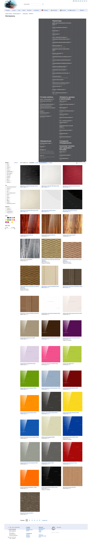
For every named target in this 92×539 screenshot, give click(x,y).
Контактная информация (13, 535)
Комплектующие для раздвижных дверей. (60, 82)
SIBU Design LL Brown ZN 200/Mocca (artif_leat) (29, 313)
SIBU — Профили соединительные (59, 92)
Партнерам (64, 10)
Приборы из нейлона (63, 114)
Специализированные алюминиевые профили (61, 63)
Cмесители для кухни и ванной (65, 117)
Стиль (19, 10)
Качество (14, 10)
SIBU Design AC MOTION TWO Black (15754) (29, 185)
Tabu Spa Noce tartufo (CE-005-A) (69, 487)
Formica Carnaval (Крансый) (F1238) (70, 462)
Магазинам (55, 10)
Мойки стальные (62, 100)
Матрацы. (42, 110)
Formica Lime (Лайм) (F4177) (68, 363)
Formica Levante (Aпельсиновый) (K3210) (28, 412)
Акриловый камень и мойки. (45, 143)
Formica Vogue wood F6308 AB (26, 259)
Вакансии (27, 530)
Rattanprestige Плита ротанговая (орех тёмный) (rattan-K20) (29, 287)
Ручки (41, 155)
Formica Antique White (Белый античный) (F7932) (72, 313)
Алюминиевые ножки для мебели (58, 69)
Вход (69, 10)
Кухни (40, 536)
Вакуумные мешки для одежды (65, 130)
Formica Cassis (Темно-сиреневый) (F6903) (71, 337)
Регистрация (73, 10)
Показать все (44, 520)
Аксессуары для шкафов (45, 116)
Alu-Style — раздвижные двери (58, 89)
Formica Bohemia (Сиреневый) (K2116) (27, 363)
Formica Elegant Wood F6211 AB (26, 234)
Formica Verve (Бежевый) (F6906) (48, 437)
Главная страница (8, 13)
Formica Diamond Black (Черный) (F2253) (50, 487)
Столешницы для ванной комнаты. (47, 104)
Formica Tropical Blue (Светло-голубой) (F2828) (29, 437)
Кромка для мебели (56, 45)
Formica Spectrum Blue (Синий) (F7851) (70, 437)
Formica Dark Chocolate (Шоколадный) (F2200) (51, 337)
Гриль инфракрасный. (63, 158)
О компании (8, 10)
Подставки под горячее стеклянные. (66, 104)
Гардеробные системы (44, 112)
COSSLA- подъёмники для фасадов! (59, 27)
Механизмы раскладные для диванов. (47, 107)
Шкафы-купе (41, 534)
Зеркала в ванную (63, 122)
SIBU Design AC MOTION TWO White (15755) (50, 185)
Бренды (24, 10)
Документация (36, 10)
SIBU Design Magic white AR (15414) (49, 210)
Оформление (25, 13)
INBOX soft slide (55, 33)
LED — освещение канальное (65, 120)
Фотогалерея (41, 529)
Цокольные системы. (56, 86)
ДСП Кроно (42, 146)
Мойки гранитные (62, 107)
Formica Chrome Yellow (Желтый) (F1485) (71, 412)
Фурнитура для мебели (56, 53)
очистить (16, 162)
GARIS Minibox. (55, 30)
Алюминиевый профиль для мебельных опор (61, 56)
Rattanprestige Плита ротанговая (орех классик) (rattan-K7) (72, 260)
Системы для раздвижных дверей (59, 66)
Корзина (81, 10)
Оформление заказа (29, 529)
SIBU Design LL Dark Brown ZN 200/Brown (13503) (72, 286)
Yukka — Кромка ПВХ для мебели (59, 37)
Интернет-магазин (16, 13)
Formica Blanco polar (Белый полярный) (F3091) (51, 313)
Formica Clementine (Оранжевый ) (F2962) (28, 487)
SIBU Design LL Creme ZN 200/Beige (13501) (50, 286)
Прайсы (40, 531)
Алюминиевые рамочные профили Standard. (61, 42)
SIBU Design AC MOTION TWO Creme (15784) (29, 210)
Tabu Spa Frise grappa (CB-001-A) (26, 512)
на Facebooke (59, 527)
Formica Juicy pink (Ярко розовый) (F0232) (50, 363)
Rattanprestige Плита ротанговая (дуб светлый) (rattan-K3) (51, 260)
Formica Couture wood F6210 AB (69, 234)
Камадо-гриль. (62, 151)
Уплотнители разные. (56, 76)
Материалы (42, 149)
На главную (7, 1)
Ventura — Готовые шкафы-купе (46, 99)
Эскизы (30, 10)
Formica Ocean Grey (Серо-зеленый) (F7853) (29, 462)
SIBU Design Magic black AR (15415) (70, 210)
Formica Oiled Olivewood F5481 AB (48, 234)
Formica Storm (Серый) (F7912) (48, 462)
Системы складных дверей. (57, 79)
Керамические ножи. (63, 133)
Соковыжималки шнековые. (64, 155)
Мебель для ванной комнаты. (45, 105)
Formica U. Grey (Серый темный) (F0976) (50, 412)
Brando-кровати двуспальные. (46, 100)
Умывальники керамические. (65, 136)
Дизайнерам (46, 10)
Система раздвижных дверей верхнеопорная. (61, 59)
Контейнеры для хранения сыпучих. (66, 110)
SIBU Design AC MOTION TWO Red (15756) (71, 185)
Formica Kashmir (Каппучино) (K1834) (27, 337)
